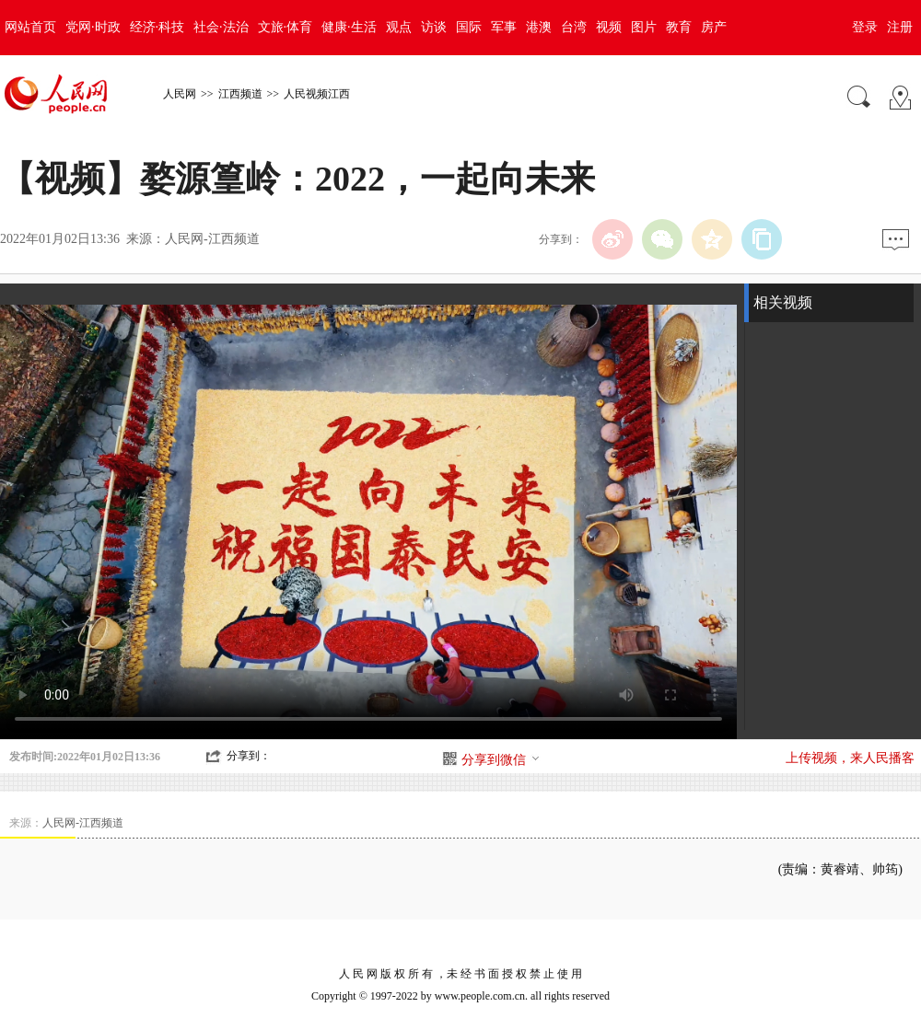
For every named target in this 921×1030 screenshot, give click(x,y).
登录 (865, 27)
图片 (644, 27)
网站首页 (30, 27)
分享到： (249, 755)
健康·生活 (349, 27)
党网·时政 (93, 27)
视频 (609, 27)
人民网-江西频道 (212, 239)
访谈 (434, 27)
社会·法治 (221, 27)
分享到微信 (501, 760)
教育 (679, 27)
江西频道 (240, 93)
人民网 (179, 93)
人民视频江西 (317, 93)
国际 (469, 27)
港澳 (539, 27)
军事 (504, 27)
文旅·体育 (285, 27)
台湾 (574, 27)
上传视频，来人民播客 (850, 758)
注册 (900, 27)
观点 (399, 27)
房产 (714, 27)
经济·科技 (157, 27)
